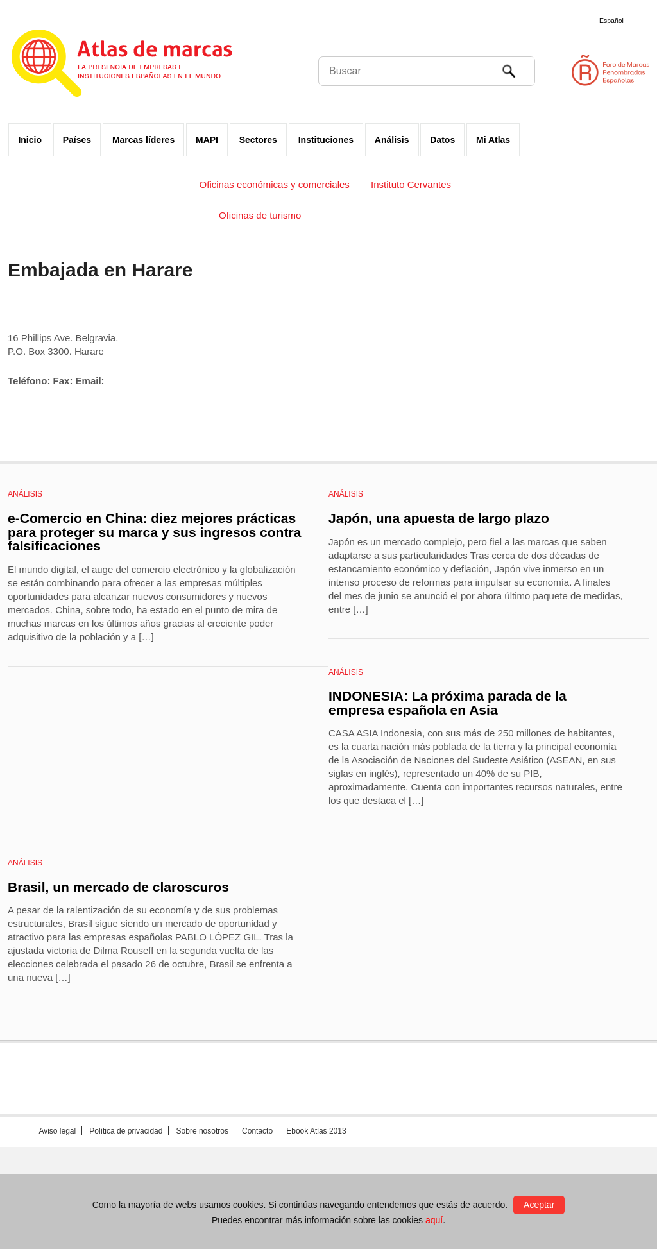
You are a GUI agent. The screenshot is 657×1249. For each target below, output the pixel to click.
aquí (434, 1220)
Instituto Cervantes (411, 184)
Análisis (392, 140)
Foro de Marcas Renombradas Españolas (602, 70)
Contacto (257, 1130)
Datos (442, 140)
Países (77, 140)
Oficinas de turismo (260, 215)
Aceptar (539, 1205)
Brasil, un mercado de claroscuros (118, 886)
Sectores (258, 140)
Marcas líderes (143, 140)
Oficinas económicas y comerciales (275, 184)
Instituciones (326, 140)
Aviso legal (57, 1130)
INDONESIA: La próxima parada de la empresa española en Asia (447, 702)
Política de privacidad (125, 1130)
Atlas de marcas (138, 65)
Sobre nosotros (202, 1130)
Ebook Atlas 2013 (316, 1130)
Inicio (30, 140)
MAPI (207, 140)
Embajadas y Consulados (123, 184)
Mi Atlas (493, 140)
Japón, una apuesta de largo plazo (438, 518)
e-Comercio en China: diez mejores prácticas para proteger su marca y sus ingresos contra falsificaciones (154, 532)
